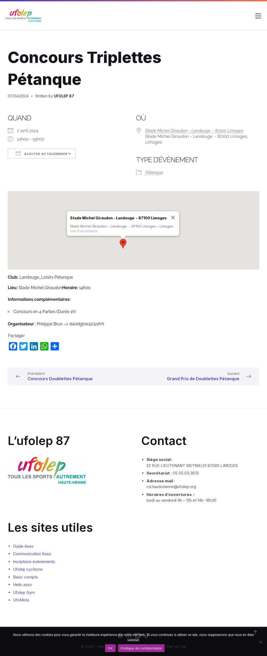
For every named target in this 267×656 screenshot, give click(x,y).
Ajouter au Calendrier (42, 153)
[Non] (260, 642)
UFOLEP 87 (64, 96)
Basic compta (25, 577)
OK (110, 648)
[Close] (173, 217)
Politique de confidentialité (141, 648)
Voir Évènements (84, 231)
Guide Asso (23, 546)
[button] (123, 244)
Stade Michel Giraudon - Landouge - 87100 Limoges (194, 130)
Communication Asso (32, 553)
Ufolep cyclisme (28, 569)
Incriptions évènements (34, 561)
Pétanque (154, 172)
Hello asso (22, 584)
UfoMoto (21, 600)
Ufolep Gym (24, 592)
